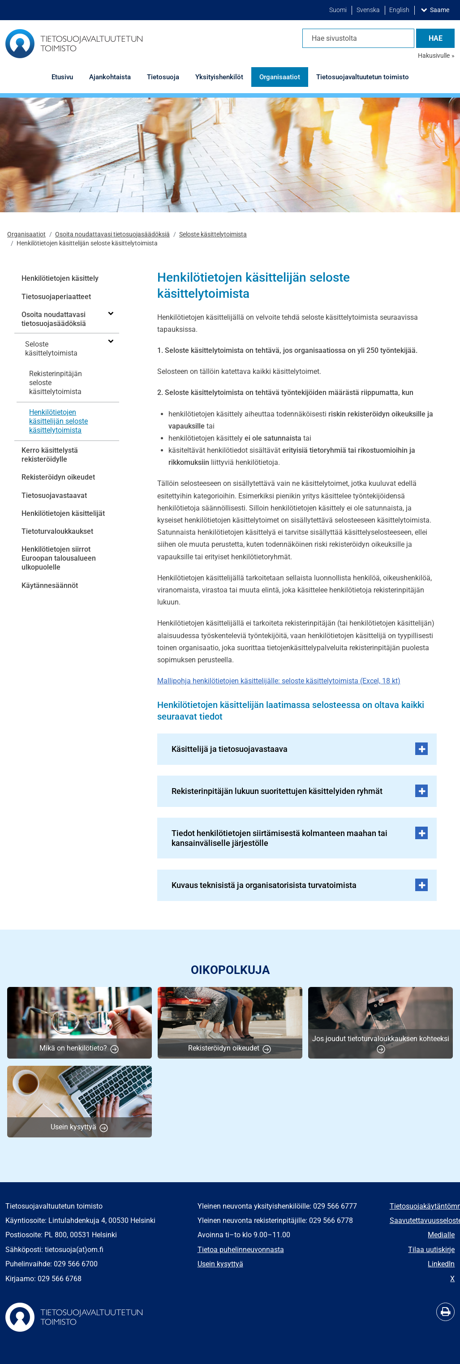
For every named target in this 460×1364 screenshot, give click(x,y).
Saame (441, 9)
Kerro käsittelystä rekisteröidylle (49, 454)
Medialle (441, 1235)
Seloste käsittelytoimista (213, 234)
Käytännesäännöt (49, 585)
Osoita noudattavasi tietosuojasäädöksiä (112, 234)
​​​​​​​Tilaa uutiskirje (431, 1249)
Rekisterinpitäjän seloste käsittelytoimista (55, 382)
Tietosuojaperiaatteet (56, 296)
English (400, 10)
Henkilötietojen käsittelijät (63, 513)
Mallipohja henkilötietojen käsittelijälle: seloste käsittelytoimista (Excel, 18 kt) (278, 681)
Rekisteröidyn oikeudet (58, 477)
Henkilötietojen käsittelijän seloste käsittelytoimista (58, 421)
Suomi (338, 10)
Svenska (369, 10)
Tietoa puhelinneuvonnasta (241, 1249)
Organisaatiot (26, 234)
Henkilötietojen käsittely (60, 278)
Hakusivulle (434, 55)
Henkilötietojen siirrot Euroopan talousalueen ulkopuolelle (58, 558)
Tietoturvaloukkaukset (57, 531)
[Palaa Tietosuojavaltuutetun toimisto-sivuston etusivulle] (73, 43)
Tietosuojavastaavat (54, 495)
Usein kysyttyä (220, 1264)
